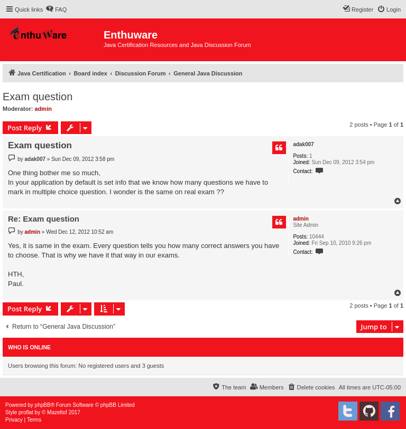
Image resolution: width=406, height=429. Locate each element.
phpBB (43, 405)
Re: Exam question (43, 218)
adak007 (303, 144)
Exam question (37, 96)
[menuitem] (56, 9)
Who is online (29, 347)
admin (43, 109)
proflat (26, 412)
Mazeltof (57, 412)
